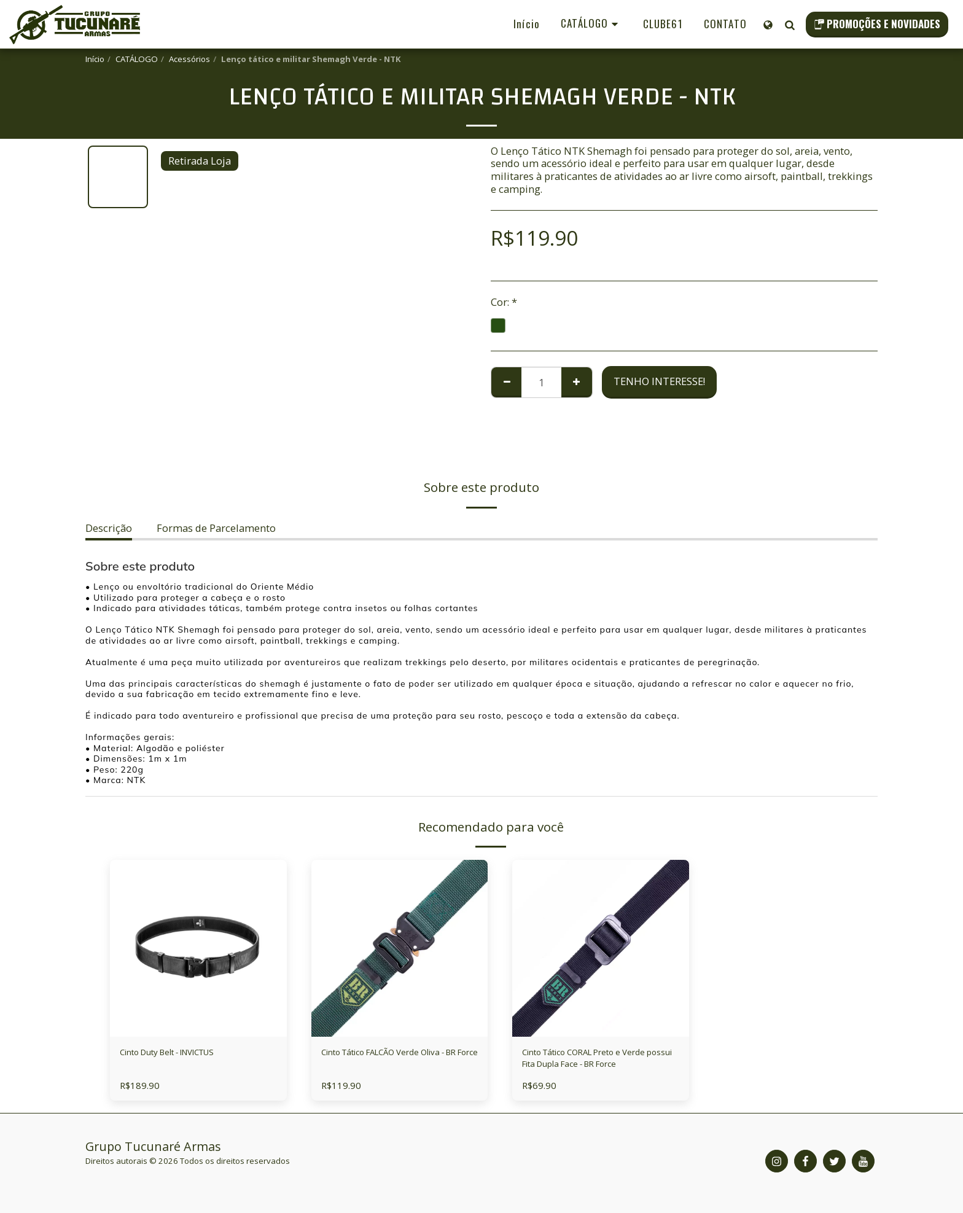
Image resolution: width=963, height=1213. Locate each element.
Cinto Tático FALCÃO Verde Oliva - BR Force (398, 1061)
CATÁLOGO (136, 58)
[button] (789, 24)
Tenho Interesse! (659, 381)
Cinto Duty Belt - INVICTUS (183, 1054)
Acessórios (189, 58)
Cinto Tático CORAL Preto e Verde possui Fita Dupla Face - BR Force (594, 1062)
